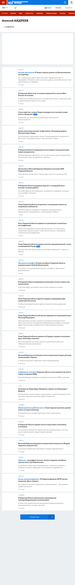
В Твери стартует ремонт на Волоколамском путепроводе (44, 73)
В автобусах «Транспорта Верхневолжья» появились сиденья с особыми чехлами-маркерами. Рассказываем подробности (41, 467)
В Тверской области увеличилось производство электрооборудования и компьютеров (37, 499)
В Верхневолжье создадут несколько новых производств (39, 413)
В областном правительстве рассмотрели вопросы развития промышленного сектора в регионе (40, 504)
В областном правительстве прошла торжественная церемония (42, 304)
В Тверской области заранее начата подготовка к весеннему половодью (42, 426)
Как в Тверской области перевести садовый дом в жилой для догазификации (42, 224)
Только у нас (29, 13)
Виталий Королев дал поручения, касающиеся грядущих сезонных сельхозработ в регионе (43, 192)
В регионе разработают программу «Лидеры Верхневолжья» (41, 449)
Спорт (20, 386)
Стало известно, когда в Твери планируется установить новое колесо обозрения (43, 113)
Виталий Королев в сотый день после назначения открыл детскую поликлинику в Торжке (44, 356)
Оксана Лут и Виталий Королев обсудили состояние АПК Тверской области (41, 170)
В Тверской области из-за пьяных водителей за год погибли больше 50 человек (42, 94)
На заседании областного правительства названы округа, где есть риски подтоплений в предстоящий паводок (43, 431)
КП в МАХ (62, 13)
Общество (21, 69)
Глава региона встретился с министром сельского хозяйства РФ (42, 174)
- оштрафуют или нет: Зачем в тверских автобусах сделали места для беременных (42, 461)
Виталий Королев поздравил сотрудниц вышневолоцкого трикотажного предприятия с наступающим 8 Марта (40, 211)
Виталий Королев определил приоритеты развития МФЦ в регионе (43, 377)
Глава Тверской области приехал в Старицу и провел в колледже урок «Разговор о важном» (44, 337)
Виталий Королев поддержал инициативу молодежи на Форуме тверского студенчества (44, 444)
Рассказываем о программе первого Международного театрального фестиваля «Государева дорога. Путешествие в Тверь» (43, 137)
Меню (2, 2)
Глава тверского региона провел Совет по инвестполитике (44, 409)
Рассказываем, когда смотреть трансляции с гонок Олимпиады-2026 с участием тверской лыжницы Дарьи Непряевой (44, 395)
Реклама (58, 8)
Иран (20, 13)
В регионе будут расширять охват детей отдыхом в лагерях (40, 287)
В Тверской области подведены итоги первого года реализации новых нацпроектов (43, 151)
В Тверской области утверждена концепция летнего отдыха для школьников (44, 283)
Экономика (21, 404)
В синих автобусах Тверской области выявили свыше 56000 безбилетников (41, 264)
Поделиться (9, 27)
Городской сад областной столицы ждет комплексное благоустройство (38, 118)
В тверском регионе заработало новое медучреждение (38, 361)
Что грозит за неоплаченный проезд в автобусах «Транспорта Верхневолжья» (41, 269)
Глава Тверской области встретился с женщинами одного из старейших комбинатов (42, 205)
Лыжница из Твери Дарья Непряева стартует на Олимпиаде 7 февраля (43, 390)
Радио (49, 8)
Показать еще (34, 517)
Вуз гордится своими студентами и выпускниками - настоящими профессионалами (43, 485)
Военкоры (40, 13)
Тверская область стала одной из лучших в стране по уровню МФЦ (44, 373)
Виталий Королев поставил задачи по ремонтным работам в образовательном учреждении (41, 343)
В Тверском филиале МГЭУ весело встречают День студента (43, 480)
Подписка (68, 8)
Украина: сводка (51, 13)
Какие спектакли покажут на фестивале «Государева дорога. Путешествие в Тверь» (42, 132)
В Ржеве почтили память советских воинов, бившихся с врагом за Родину (43, 251)
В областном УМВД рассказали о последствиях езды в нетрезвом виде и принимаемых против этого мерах (44, 100)
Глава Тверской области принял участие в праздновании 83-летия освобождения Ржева (44, 245)
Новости (13, 13)
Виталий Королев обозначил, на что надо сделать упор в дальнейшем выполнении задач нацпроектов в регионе (44, 156)
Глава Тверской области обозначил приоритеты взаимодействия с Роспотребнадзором (44, 317)
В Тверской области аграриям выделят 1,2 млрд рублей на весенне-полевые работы (41, 187)
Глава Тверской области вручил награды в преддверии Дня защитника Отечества (41, 300)
